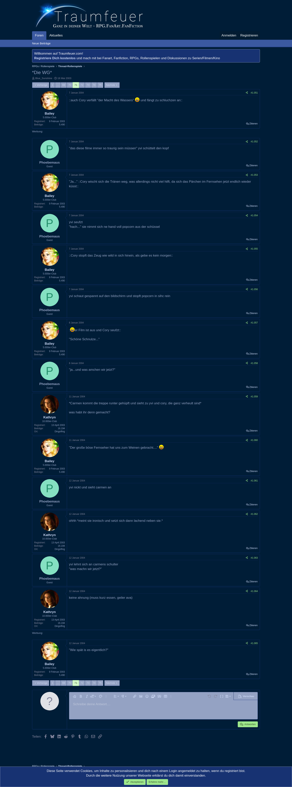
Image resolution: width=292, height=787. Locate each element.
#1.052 (254, 141)
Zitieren (253, 123)
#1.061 (254, 480)
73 (88, 85)
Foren (39, 35)
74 (94, 85)
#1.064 (254, 591)
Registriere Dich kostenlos (55, 58)
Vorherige (42, 85)
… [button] (58, 85)
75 (100, 85)
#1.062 (254, 514)
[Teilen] (246, 93)
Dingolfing (60, 431)
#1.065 (254, 643)
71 (75, 85)
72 (82, 85)
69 (63, 85)
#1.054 (254, 215)
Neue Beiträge (41, 43)
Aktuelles (56, 35)
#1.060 (254, 440)
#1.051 (254, 92)
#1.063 (254, 557)
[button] (66, 35)
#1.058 (254, 363)
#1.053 (254, 175)
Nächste (110, 85)
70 (69, 85)
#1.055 (254, 248)
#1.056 (254, 289)
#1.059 (254, 396)
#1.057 (254, 322)
